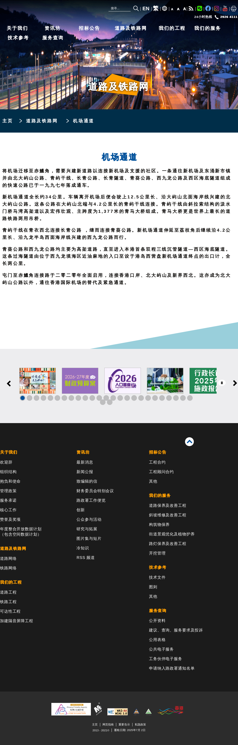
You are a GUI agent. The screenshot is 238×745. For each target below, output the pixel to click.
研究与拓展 (86, 529)
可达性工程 (10, 611)
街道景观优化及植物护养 (172, 534)
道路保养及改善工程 (167, 505)
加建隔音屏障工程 (16, 621)
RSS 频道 (85, 557)
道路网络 (8, 558)
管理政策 (8, 491)
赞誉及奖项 (10, 519)
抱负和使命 (10, 481)
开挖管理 (157, 553)
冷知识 (82, 548)
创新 (80, 510)
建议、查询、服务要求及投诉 (176, 630)
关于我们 (17, 28)
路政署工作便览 (91, 500)
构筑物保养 (159, 524)
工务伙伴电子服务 (165, 659)
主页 (7, 121)
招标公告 (89, 28)
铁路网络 (8, 568)
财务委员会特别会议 (95, 491)
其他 (153, 481)
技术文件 (157, 577)
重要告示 (124, 724)
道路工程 (8, 592)
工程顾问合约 (161, 472)
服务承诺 (8, 500)
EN (145, 8)
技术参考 (18, 37)
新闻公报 (84, 472)
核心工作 (8, 510)
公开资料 (157, 620)
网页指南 (108, 724)
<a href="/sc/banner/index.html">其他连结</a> (119, 386)
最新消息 (84, 462)
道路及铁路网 (131, 28)
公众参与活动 (88, 519)
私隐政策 (140, 724)
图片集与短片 (88, 538)
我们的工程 (172, 28)
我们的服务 (207, 28)
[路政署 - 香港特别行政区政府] (31, 9)
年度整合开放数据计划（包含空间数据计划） (21, 532)
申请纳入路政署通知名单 (172, 668)
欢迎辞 (6, 462)
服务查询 (53, 37)
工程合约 (157, 462)
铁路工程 (8, 602)
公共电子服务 (161, 649)
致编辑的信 (86, 481)
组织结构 (8, 472)
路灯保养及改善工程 (167, 543)
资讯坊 (53, 28)
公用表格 (157, 640)
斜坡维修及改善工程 (167, 515)
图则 (153, 587)
